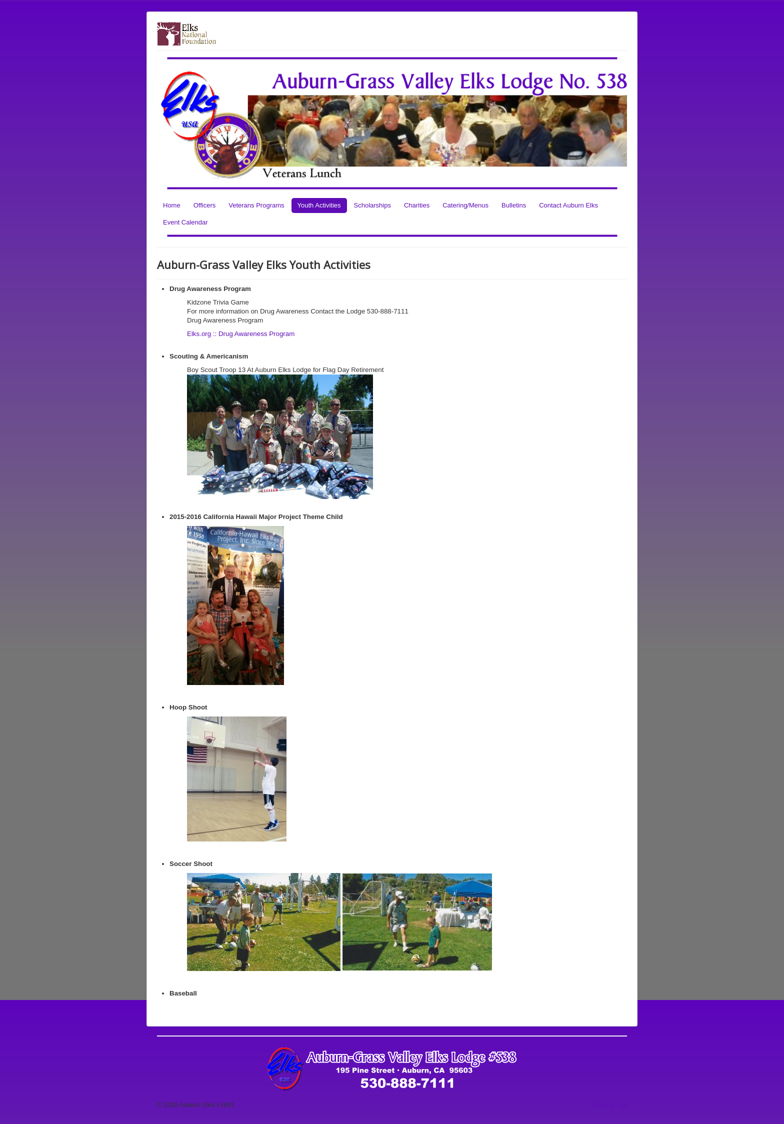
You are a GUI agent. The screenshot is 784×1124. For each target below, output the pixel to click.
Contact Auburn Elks (568, 205)
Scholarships (372, 205)
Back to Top (610, 1104)
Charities (417, 205)
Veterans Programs (256, 205)
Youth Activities (319, 205)
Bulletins (514, 205)
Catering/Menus (465, 205)
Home (171, 205)
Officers (205, 205)
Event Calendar (185, 222)
